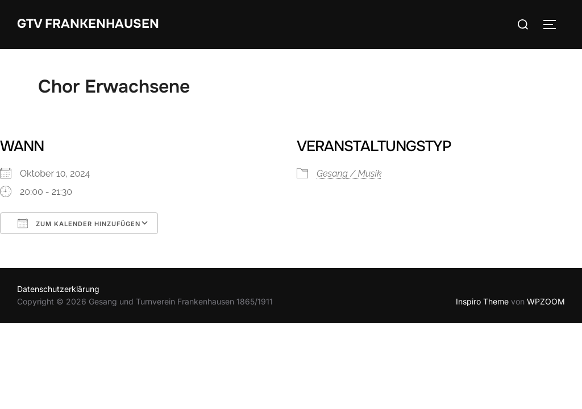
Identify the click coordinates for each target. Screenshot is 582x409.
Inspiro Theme (482, 301)
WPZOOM (546, 301)
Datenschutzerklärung (58, 289)
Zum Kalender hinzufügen (79, 223)
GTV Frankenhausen (88, 24)
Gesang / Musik (349, 173)
